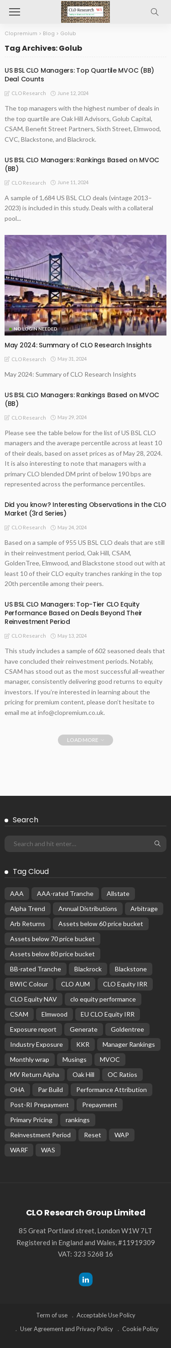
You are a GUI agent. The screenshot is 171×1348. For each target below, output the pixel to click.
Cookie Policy (140, 1328)
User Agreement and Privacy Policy (66, 1328)
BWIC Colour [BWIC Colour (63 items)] (29, 984)
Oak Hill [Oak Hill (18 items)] (83, 1074)
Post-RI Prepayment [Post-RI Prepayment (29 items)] (39, 1104)
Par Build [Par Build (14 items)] (50, 1089)
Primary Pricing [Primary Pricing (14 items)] (31, 1120)
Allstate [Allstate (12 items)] (118, 893)
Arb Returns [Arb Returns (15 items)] (27, 923)
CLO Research (28, 93)
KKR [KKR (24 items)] (82, 1044)
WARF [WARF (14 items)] (19, 1150)
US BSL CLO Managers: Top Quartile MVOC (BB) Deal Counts (79, 75)
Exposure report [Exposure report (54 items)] (33, 1029)
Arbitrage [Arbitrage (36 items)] (144, 908)
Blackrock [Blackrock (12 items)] (88, 969)
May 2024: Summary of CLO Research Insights (78, 345)
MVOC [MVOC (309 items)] (110, 1059)
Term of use (51, 1315)
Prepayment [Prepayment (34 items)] (99, 1104)
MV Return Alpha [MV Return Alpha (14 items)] (34, 1074)
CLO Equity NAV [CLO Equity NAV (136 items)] (33, 999)
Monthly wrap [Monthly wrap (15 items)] (29, 1059)
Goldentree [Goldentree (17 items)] (127, 1029)
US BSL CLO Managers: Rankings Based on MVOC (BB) (82, 164)
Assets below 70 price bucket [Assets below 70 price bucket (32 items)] (52, 939)
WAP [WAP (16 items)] (121, 1135)
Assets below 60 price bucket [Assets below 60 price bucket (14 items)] (100, 923)
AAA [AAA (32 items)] (17, 893)
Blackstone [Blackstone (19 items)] (131, 969)
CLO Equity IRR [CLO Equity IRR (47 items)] (125, 984)
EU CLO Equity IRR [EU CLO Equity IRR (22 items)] (108, 1014)
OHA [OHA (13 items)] (17, 1089)
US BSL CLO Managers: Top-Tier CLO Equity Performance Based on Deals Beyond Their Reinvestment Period (73, 613)
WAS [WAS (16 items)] (48, 1150)
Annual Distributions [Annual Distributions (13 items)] (87, 908)
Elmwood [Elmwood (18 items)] (54, 1014)
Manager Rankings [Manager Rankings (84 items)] (129, 1044)
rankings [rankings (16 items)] (78, 1120)
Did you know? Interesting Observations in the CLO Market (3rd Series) (85, 509)
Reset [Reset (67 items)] (92, 1135)
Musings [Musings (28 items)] (74, 1059)
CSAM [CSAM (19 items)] (19, 1014)
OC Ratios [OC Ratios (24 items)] (122, 1074)
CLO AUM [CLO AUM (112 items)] (75, 984)
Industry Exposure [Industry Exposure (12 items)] (36, 1044)
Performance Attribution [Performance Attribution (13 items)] (111, 1089)
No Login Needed (35, 328)
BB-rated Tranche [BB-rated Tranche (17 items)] (35, 969)
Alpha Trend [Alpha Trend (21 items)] (27, 908)
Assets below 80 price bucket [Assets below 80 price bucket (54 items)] (52, 954)
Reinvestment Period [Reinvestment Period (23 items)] (40, 1135)
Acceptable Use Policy (106, 1315)
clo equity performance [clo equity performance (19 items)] (103, 999)
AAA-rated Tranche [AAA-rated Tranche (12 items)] (65, 893)
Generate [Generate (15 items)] (84, 1029)
